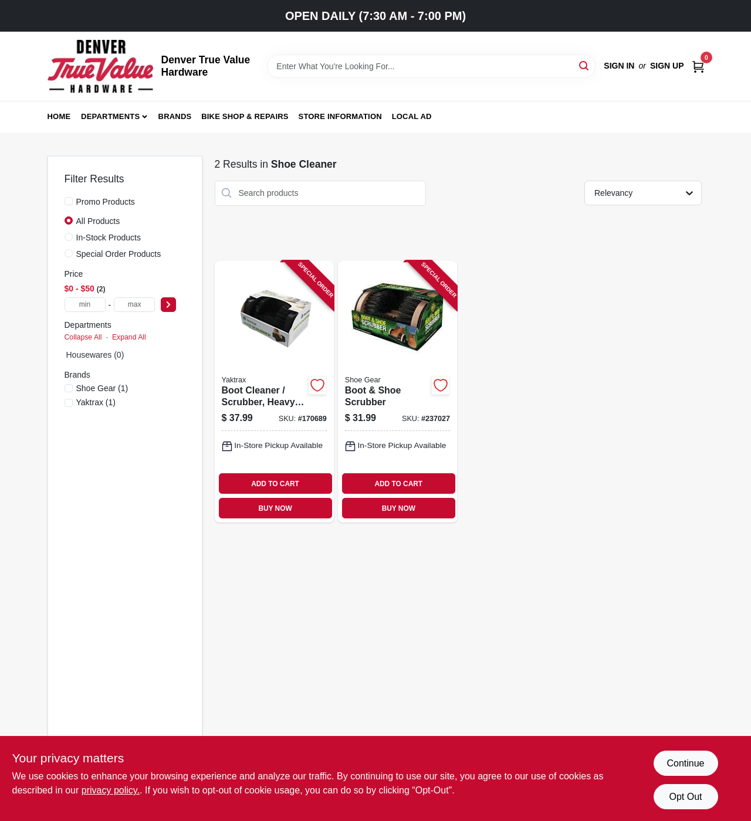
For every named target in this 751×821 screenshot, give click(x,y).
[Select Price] (168, 304)
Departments (110, 116)
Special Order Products (118, 254)
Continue (685, 763)
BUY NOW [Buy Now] (275, 508)
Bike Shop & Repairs (245, 116)
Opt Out (685, 797)
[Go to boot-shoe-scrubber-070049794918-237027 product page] (397, 392)
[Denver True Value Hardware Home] (100, 66)
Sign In (619, 65)
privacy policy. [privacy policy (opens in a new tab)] (111, 790)
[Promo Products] (69, 201)
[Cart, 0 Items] (698, 66)
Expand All (129, 337)
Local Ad (412, 116)
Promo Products (105, 202)
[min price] (85, 304)
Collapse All (83, 337)
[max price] (134, 304)
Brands (175, 116)
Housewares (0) (95, 354)
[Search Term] (431, 66)
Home (59, 116)
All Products (98, 221)
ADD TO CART (275, 484)
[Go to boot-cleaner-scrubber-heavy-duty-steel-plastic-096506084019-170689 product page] (274, 392)
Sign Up (667, 65)
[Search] (584, 65)
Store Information (340, 116)
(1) (102, 388)
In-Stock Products (108, 237)
